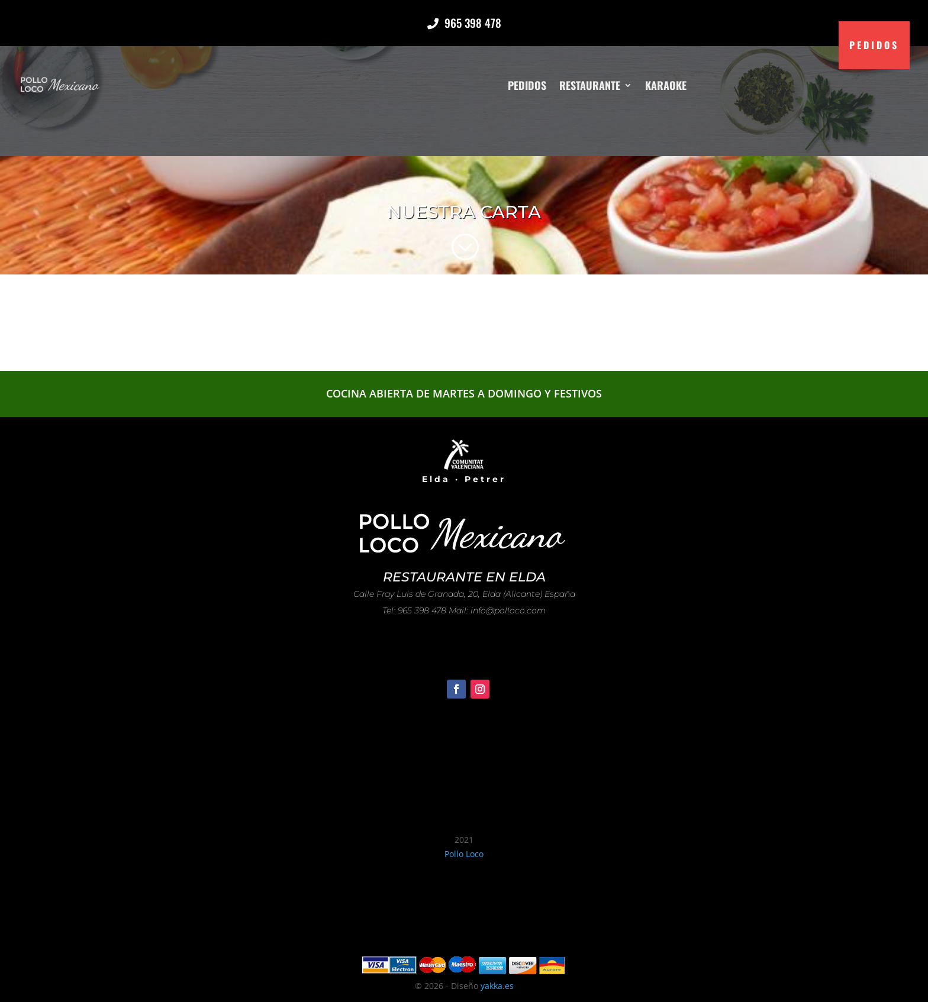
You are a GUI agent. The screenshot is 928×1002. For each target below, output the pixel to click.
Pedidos (527, 84)
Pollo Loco (464, 853)
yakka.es (497, 985)
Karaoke (666, 84)
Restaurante (589, 84)
